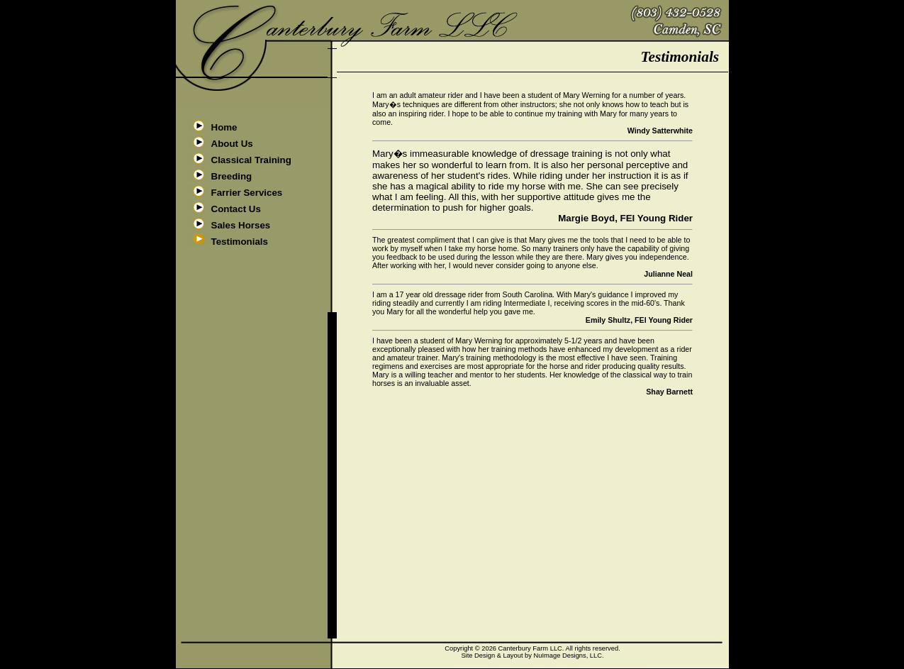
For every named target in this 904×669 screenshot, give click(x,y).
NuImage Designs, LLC (568, 655)
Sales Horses (241, 225)
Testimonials (239, 241)
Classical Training (251, 160)
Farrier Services (247, 192)
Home (224, 127)
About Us (232, 143)
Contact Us (236, 209)
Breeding (231, 176)
